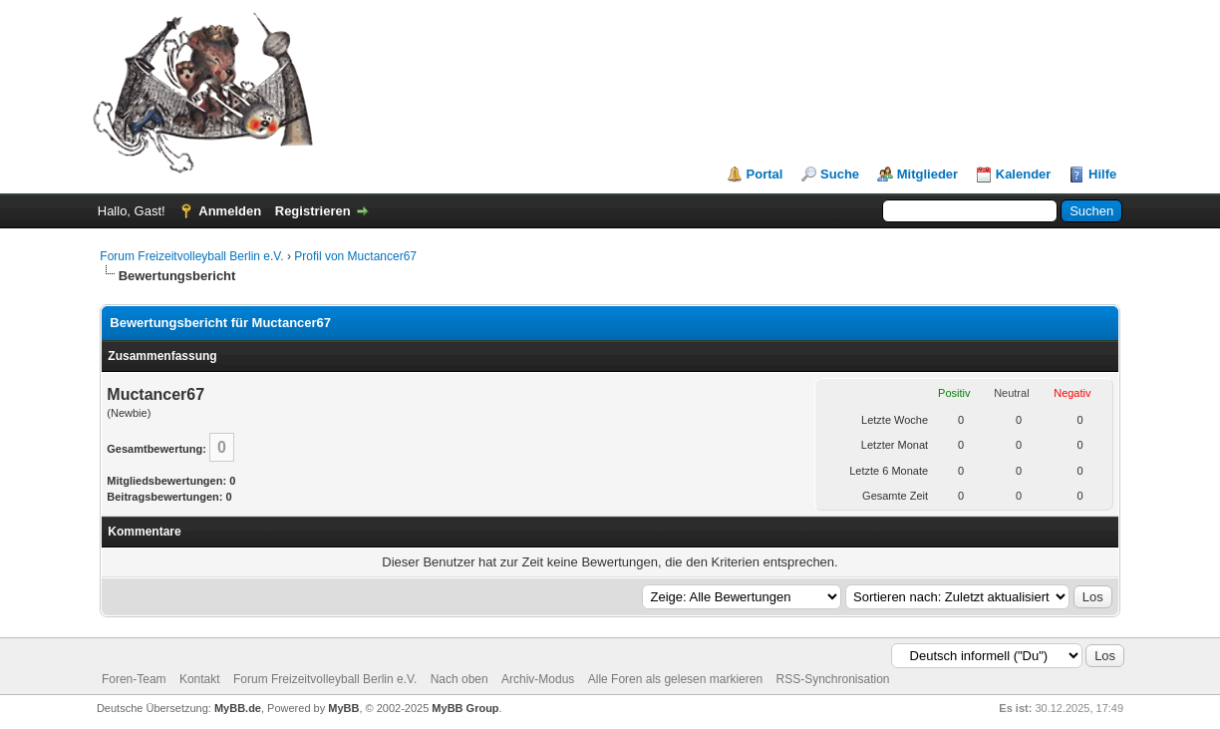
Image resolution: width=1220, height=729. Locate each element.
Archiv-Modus (537, 679)
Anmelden (229, 210)
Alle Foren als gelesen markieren (675, 679)
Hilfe (1102, 174)
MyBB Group (465, 708)
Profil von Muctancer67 (355, 256)
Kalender (1024, 174)
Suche (839, 174)
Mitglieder (927, 174)
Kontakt (199, 679)
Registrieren (313, 210)
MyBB (343, 708)
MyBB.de (237, 708)
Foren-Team (134, 679)
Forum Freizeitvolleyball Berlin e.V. (191, 256)
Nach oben (459, 679)
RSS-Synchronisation (832, 679)
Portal (765, 174)
